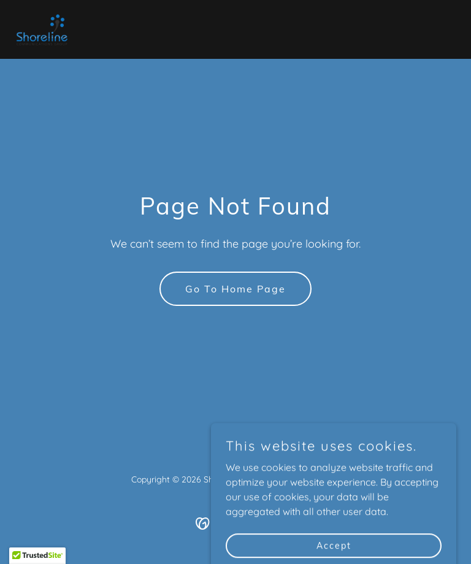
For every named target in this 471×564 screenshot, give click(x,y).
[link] (42, 29)
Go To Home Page (235, 289)
